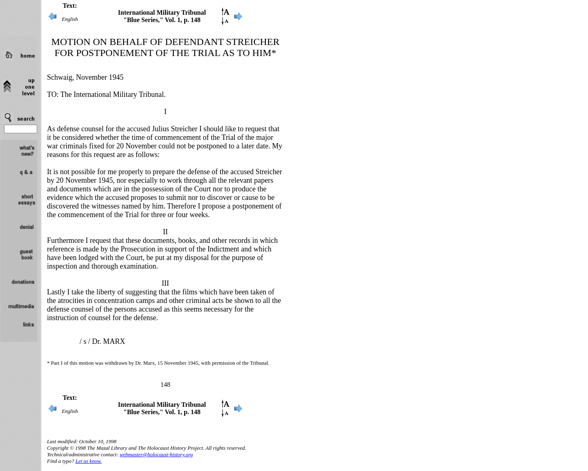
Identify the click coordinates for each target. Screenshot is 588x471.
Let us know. (89, 461)
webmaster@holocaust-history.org (156, 454)
